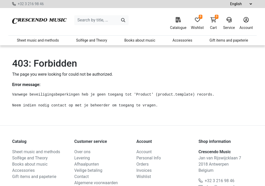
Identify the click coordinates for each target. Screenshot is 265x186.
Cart (213, 23)
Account (246, 23)
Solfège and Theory (91, 40)
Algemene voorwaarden (96, 182)
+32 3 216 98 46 (31, 4)
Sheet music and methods (38, 40)
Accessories (182, 40)
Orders (142, 164)
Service (229, 23)
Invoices (144, 170)
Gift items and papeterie (228, 40)
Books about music (139, 40)
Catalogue (178, 23)
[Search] (123, 20)
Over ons (82, 151)
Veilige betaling (88, 170)
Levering (82, 158)
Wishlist (197, 23)
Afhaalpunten (86, 164)
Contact (81, 176)
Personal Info (148, 158)
